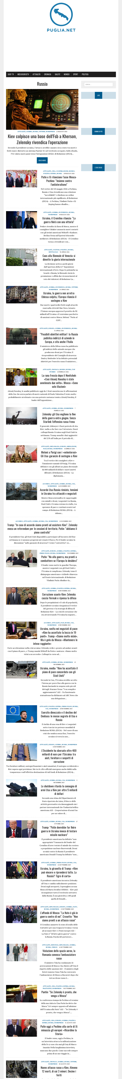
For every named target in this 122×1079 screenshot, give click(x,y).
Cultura (56, 250)
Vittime (42, 131)
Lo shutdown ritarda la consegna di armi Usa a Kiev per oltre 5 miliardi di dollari (59, 790)
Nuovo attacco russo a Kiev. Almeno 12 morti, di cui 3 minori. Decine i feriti (59, 1071)
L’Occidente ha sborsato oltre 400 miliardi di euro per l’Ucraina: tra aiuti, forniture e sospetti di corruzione (58, 756)
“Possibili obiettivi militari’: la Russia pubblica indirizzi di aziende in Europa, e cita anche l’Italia (59, 338)
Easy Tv (11, 74)
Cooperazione (62, 171)
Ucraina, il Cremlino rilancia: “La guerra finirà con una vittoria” (59, 220)
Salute (57, 74)
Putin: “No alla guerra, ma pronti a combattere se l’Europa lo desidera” (59, 559)
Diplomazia (55, 446)
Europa (51, 328)
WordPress (50, 131)
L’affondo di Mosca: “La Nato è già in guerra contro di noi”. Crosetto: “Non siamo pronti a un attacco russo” (59, 916)
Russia (35, 131)
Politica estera (49, 173)
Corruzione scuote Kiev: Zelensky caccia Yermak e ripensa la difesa (59, 596)
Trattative (47, 988)
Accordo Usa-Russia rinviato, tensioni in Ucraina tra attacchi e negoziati (59, 492)
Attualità (36, 74)
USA (73, 484)
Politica (85, 74)
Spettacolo (53, 252)
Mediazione (71, 446)
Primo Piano (45, 553)
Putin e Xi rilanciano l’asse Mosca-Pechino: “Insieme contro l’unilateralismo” (59, 181)
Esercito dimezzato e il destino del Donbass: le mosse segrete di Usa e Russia (59, 716)
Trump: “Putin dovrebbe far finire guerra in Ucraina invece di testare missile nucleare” (59, 831)
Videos (54, 947)
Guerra (29, 131)
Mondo (66, 74)
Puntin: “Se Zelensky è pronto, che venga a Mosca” (58, 994)
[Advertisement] (61, 52)
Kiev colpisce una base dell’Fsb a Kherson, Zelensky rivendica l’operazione (42, 139)
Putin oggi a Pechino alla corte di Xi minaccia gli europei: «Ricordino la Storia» (58, 1030)
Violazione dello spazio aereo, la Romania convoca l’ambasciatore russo (59, 954)
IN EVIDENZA (63, 212)
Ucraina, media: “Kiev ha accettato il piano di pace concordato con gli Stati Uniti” (59, 672)
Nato (75, 907)
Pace (45, 449)
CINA (54, 171)
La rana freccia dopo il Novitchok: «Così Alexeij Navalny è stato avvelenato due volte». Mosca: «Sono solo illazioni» (59, 381)
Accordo (46, 484)
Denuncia (55, 945)
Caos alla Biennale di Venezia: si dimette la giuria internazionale (59, 257)
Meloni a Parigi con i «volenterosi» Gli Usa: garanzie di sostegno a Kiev (59, 454)
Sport (75, 74)
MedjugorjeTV (23, 74)
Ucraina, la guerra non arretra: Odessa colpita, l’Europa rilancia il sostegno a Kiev (58, 297)
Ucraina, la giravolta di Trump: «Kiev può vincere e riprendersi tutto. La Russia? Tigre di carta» (59, 872)
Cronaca (47, 74)
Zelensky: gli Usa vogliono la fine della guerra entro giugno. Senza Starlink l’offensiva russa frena (59, 418)
